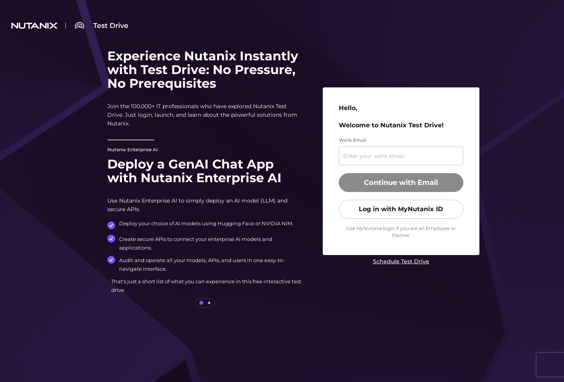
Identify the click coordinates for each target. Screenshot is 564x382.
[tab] (201, 303)
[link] (401, 261)
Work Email (352, 140)
